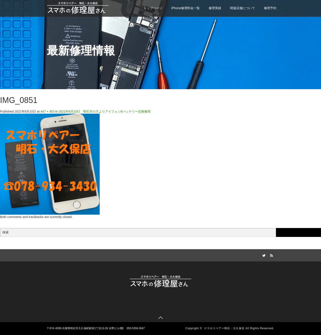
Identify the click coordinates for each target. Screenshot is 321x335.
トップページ (153, 8)
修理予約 (270, 8)
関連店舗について (242, 8)
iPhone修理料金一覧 (185, 8)
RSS (271, 254)
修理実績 (215, 8)
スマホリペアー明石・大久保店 (224, 328)
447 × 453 (47, 111)
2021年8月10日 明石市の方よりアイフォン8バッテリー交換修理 (104, 111)
